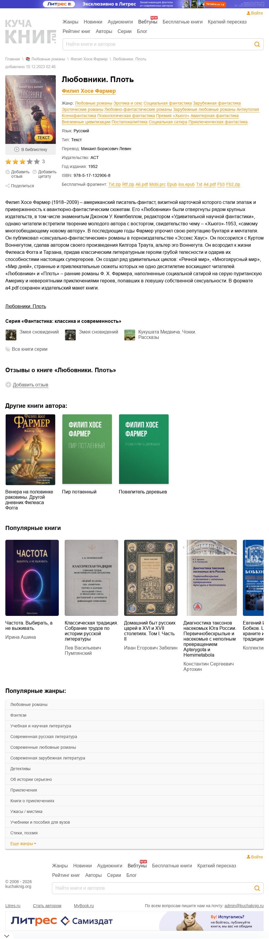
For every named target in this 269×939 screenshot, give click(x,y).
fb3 (221, 184)
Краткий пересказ (227, 21)
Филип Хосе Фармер (89, 59)
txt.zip (114, 184)
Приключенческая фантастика (218, 121)
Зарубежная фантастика (217, 103)
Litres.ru (12, 905)
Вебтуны (147, 21)
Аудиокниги (120, 21)
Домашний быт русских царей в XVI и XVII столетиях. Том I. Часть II (149, 630)
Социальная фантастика (168, 103)
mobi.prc (157, 184)
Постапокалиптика (130, 121)
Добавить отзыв (20, 174)
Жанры (70, 21)
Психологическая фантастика (126, 115)
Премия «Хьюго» (172, 115)
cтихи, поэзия (24, 833)
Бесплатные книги (183, 21)
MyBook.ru (84, 905)
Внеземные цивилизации (86, 121)
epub (172, 184)
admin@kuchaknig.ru (244, 905)
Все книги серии (30, 349)
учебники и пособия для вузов (40, 822)
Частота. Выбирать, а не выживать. (29, 625)
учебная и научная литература (40, 725)
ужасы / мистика (26, 811)
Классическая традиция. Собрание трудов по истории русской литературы (91, 630)
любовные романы (29, 704)
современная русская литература (43, 736)
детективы (20, 768)
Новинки (93, 21)
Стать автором (47, 905)
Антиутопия (248, 109)
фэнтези (18, 715)
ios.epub (186, 184)
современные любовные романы (43, 747)
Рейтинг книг (77, 31)
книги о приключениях (32, 800)
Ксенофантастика (79, 115)
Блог (142, 31)
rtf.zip (128, 184)
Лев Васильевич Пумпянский (83, 650)
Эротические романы (82, 109)
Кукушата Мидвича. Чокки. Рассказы (167, 334)
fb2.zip (233, 184)
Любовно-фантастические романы (138, 109)
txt (199, 184)
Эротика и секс (128, 103)
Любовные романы (93, 103)
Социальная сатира (168, 121)
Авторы (104, 31)
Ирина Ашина (20, 637)
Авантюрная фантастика (215, 115)
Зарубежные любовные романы (204, 109)
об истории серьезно (31, 779)
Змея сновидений (39, 331)
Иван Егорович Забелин (151, 647)
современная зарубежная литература (47, 758)
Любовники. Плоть (25, 306)
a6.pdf (142, 184)
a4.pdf (210, 184)
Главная (12, 59)
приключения (23, 790)
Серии (125, 31)
